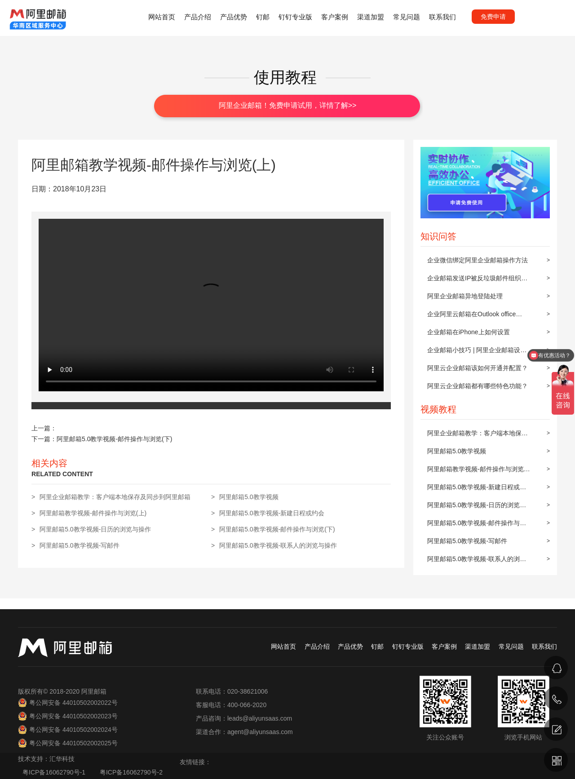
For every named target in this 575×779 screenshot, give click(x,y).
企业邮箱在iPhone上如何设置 (468, 332)
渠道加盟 (370, 17)
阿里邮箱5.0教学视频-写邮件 (467, 540)
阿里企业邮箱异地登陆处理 (465, 296)
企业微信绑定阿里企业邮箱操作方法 (477, 260)
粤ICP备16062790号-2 (131, 772)
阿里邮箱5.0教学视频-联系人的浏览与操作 (476, 561)
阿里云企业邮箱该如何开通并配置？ (477, 368)
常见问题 (406, 17)
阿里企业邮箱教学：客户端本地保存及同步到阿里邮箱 (477, 435)
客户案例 (334, 17)
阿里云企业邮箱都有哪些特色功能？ (477, 386)
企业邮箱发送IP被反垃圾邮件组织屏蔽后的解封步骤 (477, 280)
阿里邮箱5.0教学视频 (456, 451)
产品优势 (233, 17)
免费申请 (493, 16)
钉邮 (263, 17)
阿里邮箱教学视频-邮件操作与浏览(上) (475, 471)
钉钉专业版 (295, 17)
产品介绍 (197, 17)
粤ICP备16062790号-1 (54, 772)
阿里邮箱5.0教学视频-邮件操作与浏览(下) (476, 525)
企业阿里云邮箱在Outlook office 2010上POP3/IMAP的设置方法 (471, 316)
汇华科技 (62, 758)
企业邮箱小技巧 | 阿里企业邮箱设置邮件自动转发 (476, 352)
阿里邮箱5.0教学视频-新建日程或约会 (476, 489)
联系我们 (442, 17)
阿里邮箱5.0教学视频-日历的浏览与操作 (476, 507)
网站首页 (161, 17)
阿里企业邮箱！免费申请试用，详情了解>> (288, 105)
